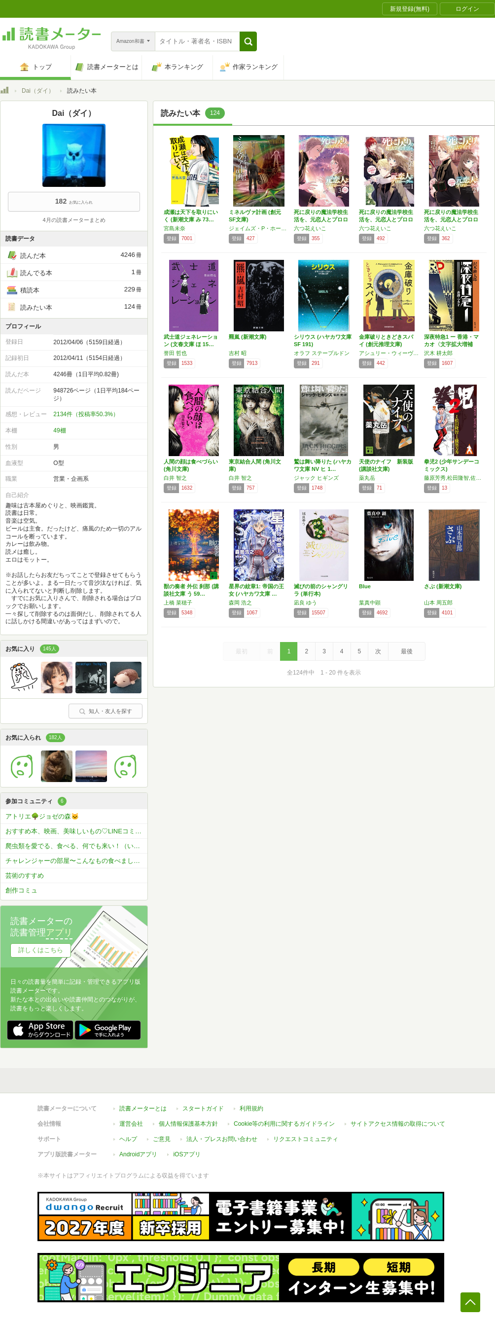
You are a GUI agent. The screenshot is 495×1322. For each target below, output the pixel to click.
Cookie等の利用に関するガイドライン (284, 1124)
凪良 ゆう (305, 603)
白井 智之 (175, 478)
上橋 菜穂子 (178, 603)
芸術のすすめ (24, 875)
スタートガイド (203, 1108)
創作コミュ (21, 890)
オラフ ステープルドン (322, 353)
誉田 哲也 (175, 353)
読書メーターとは (143, 1108)
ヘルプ (128, 1139)
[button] (248, 41)
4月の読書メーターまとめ (73, 220)
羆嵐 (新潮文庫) (247, 337)
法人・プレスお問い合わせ (221, 1139)
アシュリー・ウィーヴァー (389, 353)
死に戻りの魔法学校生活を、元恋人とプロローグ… (321, 219)
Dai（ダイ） (38, 90)
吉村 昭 (238, 353)
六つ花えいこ (310, 228)
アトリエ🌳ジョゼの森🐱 (42, 816)
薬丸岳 (367, 478)
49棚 (59, 430)
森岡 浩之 (240, 603)
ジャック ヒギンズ (316, 478)
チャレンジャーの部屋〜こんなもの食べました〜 (75, 860)
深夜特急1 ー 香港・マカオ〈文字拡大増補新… (451, 344)
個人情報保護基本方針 (188, 1124)
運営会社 (131, 1124)
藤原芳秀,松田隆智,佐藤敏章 (454, 478)
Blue (365, 586)
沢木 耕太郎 (438, 353)
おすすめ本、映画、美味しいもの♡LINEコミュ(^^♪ (76, 831)
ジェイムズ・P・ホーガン (259, 228)
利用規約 (251, 1108)
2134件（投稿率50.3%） (86, 414)
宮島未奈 (174, 228)
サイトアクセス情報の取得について (398, 1124)
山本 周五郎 (438, 603)
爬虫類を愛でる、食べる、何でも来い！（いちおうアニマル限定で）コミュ (76, 846)
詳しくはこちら (40, 950)
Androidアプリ (138, 1154)
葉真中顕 (370, 603)
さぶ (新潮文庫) (442, 586)
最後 (407, 651)
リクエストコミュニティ (305, 1139)
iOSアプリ (187, 1154)
